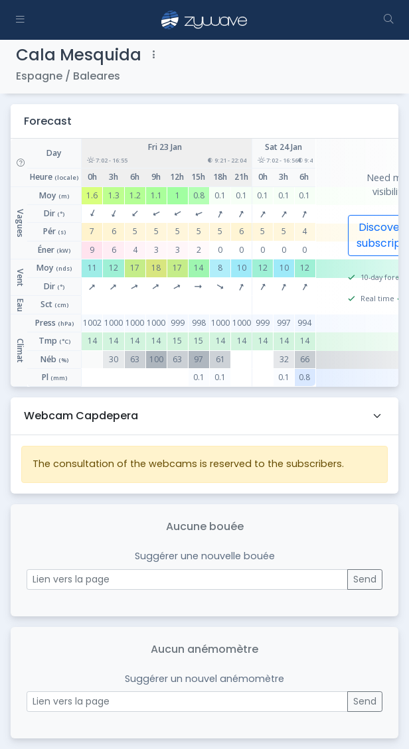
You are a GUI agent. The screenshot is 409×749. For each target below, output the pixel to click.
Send (364, 579)
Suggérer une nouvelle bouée (205, 556)
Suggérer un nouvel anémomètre (204, 678)
